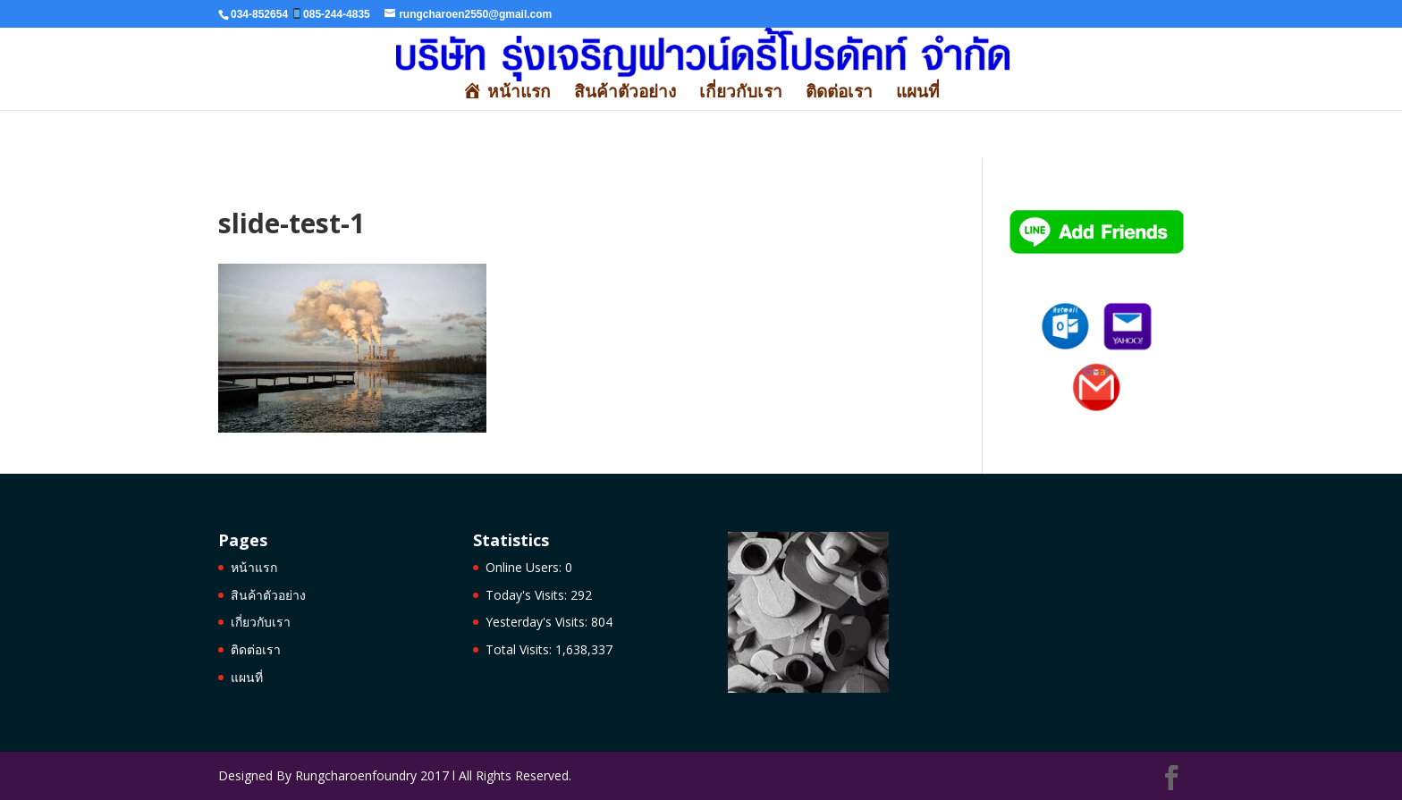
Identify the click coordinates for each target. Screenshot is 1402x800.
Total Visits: (520, 649)
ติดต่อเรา (839, 94)
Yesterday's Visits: (538, 621)
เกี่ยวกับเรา (740, 94)
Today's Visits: (528, 594)
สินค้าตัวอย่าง (625, 94)
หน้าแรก (254, 567)
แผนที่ (918, 94)
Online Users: (525, 567)
